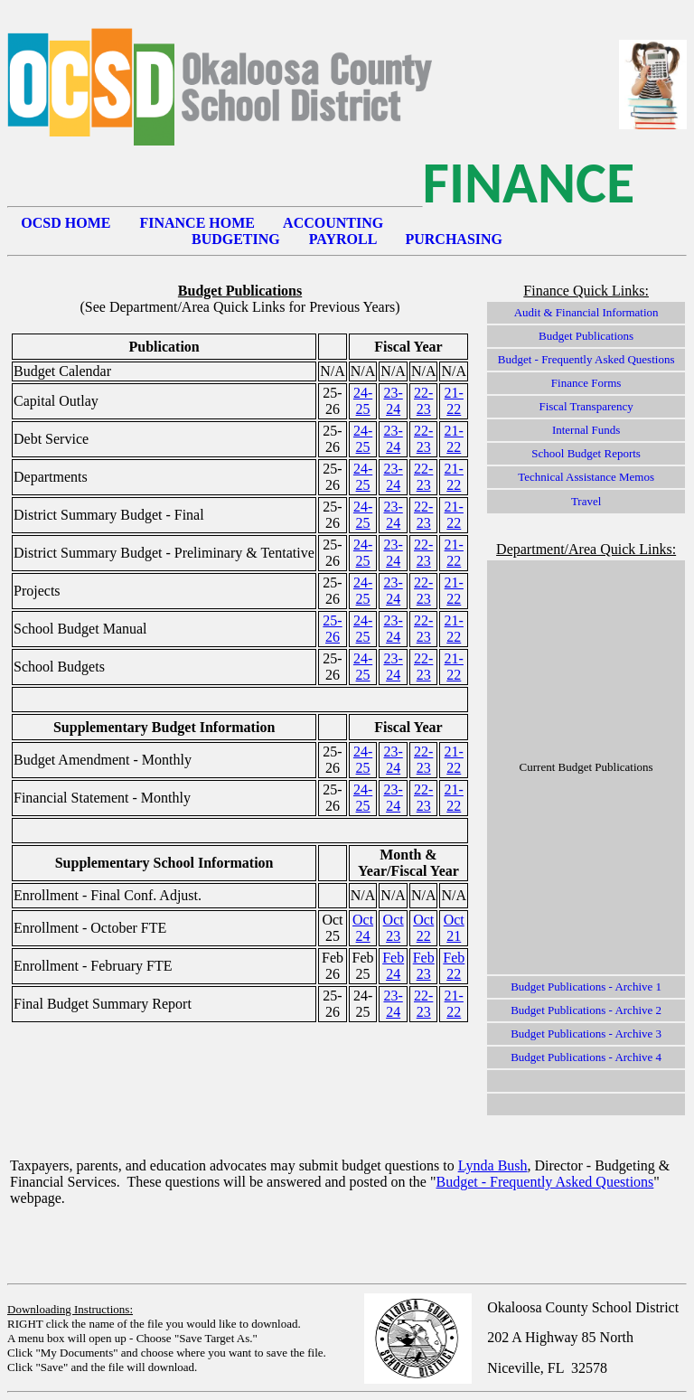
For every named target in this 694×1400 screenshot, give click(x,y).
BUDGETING (236, 239)
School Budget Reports (586, 453)
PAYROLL (343, 239)
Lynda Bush (493, 1165)
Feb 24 (393, 966)
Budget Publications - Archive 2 (586, 1010)
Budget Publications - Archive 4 (586, 1057)
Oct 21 (454, 928)
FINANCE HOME (197, 222)
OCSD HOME (65, 222)
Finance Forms (586, 383)
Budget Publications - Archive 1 (586, 986)
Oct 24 (362, 928)
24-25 (362, 401)
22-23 (423, 401)
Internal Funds (586, 430)
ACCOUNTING (333, 222)
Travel (586, 501)
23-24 (392, 401)
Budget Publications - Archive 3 (586, 1033)
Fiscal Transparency (586, 406)
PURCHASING (453, 239)
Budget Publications (586, 336)
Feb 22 (453, 966)
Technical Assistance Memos (586, 477)
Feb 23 (424, 966)
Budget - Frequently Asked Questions (586, 359)
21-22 (454, 401)
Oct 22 (423, 928)
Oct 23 (393, 928)
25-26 (332, 628)
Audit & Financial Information (586, 312)
